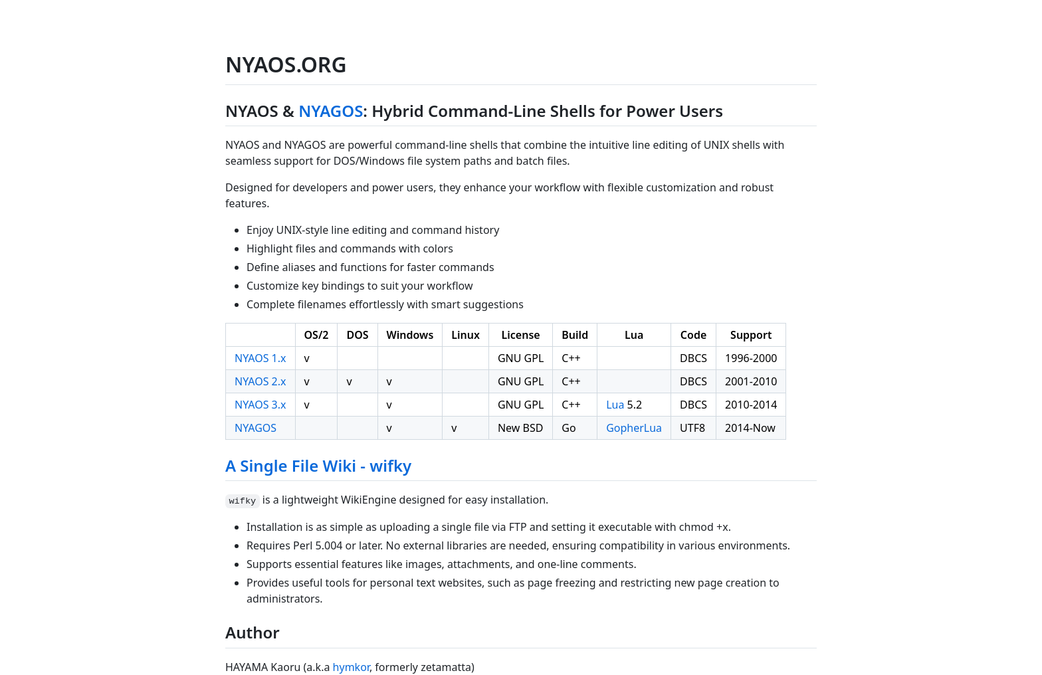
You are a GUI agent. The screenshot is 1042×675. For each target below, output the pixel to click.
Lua (615, 404)
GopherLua (634, 428)
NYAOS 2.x (260, 381)
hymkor (351, 667)
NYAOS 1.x (260, 358)
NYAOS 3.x (260, 404)
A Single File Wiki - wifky (318, 465)
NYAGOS (330, 111)
